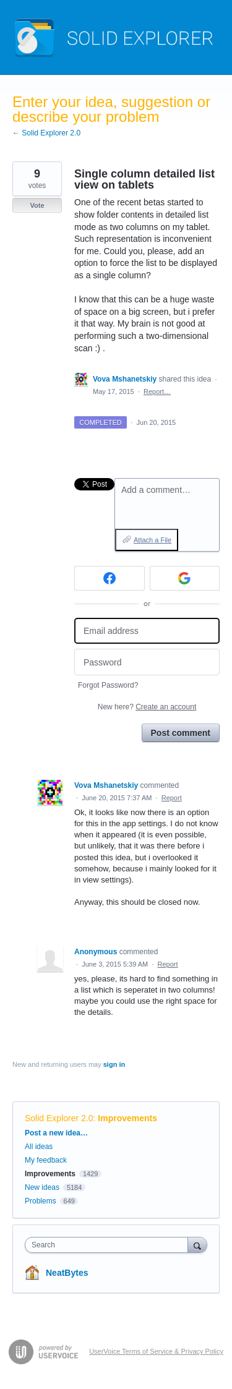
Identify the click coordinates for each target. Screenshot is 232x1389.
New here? (147, 707)
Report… (157, 391)
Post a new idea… (56, 1133)
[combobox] (109, 1245)
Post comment (180, 733)
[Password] (147, 662)
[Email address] (147, 631)
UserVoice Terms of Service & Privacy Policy (156, 1351)
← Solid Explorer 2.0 (46, 133)
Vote (37, 205)
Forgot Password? (108, 685)
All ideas (39, 1146)
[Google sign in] (185, 578)
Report (171, 797)
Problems (40, 1201)
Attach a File (152, 540)
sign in (114, 1064)
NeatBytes (67, 1273)
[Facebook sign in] (109, 578)
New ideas (42, 1187)
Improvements (127, 1118)
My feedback (46, 1160)
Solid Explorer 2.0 (59, 1118)
